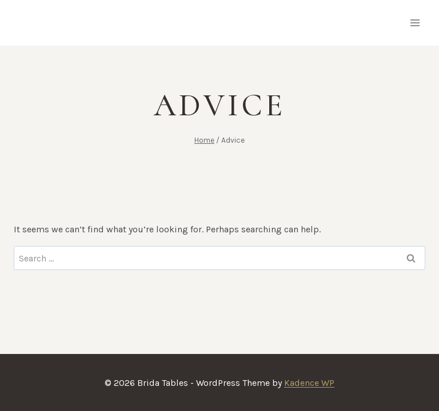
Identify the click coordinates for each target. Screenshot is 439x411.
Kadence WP (309, 382)
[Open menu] (414, 22)
